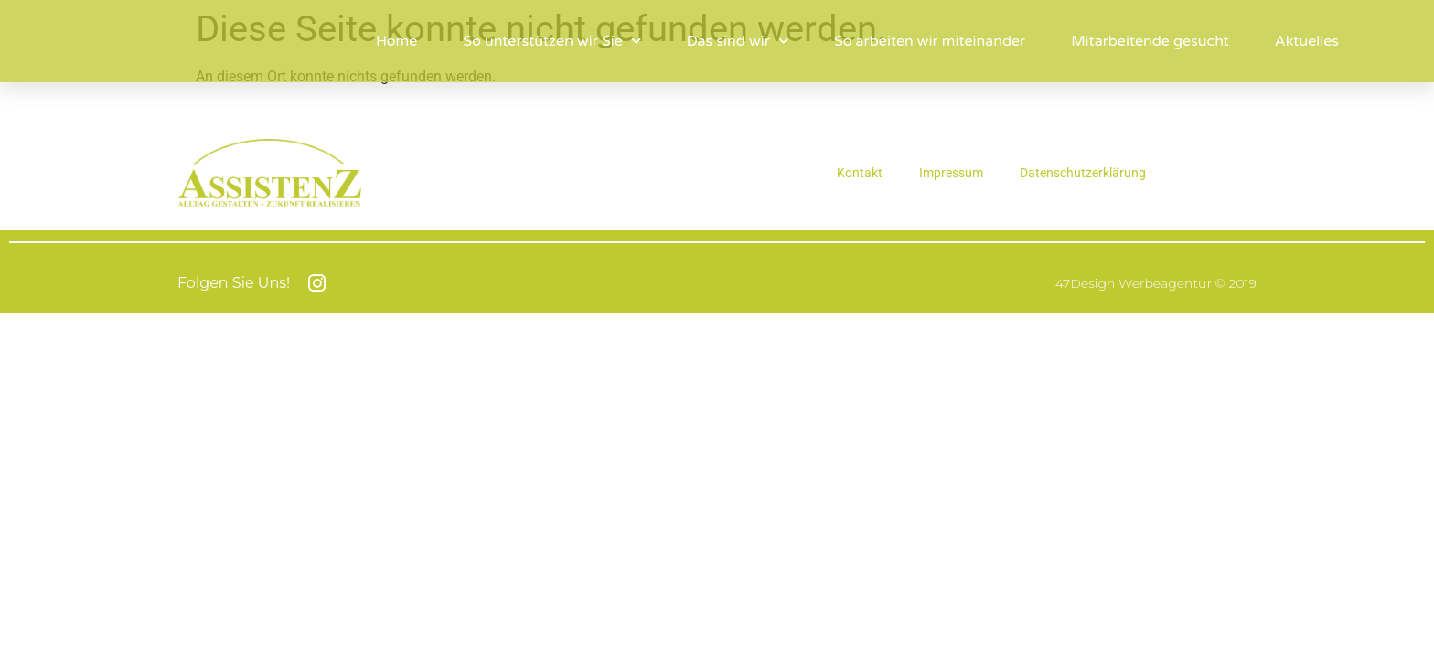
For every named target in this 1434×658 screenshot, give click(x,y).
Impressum (951, 172)
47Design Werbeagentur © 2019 (1156, 283)
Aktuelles (1307, 41)
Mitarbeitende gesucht (1150, 41)
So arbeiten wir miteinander (929, 41)
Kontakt (860, 172)
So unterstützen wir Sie (551, 41)
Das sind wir (737, 41)
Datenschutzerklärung (1083, 172)
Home (396, 41)
